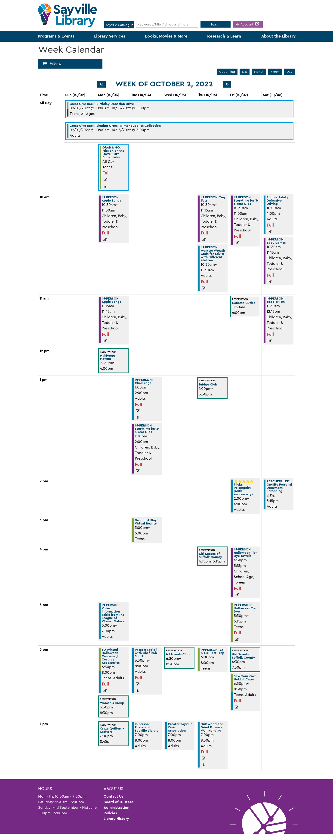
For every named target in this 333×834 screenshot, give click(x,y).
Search (215, 24)
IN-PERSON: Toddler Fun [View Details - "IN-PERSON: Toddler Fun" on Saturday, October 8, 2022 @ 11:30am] (276, 300)
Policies (110, 813)
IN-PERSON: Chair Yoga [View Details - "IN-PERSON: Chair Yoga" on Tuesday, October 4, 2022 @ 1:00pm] (144, 381)
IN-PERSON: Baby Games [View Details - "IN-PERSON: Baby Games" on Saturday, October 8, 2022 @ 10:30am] (276, 241)
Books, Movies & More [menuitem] (166, 36)
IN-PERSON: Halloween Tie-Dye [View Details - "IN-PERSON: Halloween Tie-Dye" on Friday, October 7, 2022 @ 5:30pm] (245, 608)
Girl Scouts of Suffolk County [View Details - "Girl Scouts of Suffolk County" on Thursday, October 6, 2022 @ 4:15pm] (210, 555)
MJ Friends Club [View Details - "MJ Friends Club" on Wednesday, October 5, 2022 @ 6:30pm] (178, 654)
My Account (244, 24)
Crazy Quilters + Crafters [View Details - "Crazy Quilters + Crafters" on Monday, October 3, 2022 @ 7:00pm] (112, 730)
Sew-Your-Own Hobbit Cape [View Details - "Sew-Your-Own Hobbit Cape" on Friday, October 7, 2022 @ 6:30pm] (245, 677)
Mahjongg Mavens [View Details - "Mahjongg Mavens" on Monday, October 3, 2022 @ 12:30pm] (107, 357)
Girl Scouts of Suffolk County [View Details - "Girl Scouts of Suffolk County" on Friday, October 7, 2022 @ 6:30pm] (243, 656)
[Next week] (227, 84)
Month (259, 71)
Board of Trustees (118, 802)
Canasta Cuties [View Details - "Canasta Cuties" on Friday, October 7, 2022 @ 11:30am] (243, 302)
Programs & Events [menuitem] (56, 36)
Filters (56, 63)
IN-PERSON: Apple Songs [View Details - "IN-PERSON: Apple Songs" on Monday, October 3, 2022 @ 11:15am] (111, 300)
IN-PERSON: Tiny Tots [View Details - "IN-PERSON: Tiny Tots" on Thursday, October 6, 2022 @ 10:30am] (213, 199)
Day (289, 71)
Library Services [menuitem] (109, 36)
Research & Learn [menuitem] (224, 36)
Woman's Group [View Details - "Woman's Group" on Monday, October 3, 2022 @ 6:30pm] (112, 702)
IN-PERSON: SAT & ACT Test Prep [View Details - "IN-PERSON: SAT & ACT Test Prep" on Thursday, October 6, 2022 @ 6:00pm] (213, 651)
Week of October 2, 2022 (164, 84)
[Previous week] (101, 84)
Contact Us (113, 796)
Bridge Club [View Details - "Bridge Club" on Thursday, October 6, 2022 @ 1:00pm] (208, 384)
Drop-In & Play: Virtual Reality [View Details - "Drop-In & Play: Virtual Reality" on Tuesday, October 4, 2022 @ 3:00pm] (146, 521)
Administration (116, 807)
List (244, 71)
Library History (116, 818)
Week (275, 71)
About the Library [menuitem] (278, 36)
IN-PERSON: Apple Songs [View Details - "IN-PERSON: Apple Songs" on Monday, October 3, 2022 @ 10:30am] (111, 199)
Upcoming (227, 71)
